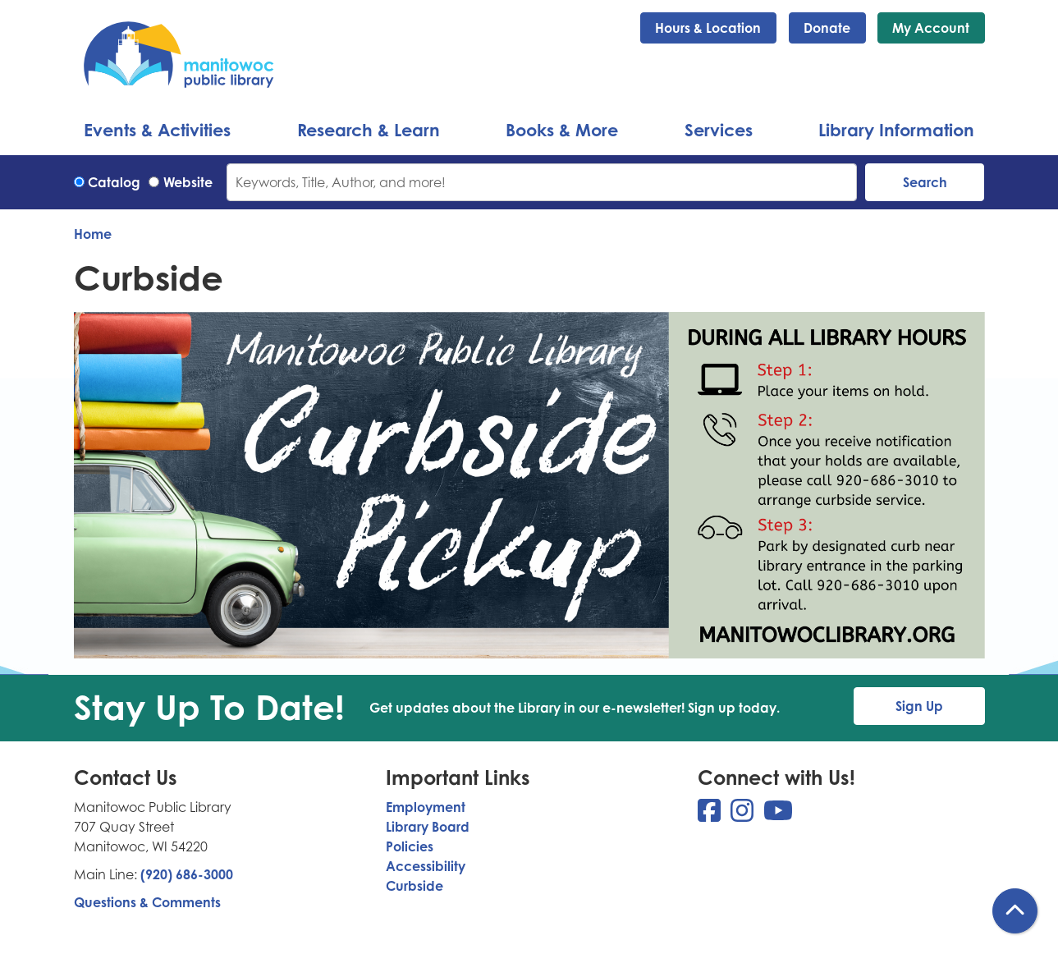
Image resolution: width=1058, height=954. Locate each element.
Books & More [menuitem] (562, 129)
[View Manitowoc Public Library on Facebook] (711, 815)
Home (93, 234)
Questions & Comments (147, 902)
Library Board (427, 827)
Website (188, 182)
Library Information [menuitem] (896, 129)
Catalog (114, 182)
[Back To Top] (1014, 910)
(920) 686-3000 (186, 874)
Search (925, 182)
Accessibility (425, 866)
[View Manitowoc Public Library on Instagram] (744, 815)
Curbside (414, 886)
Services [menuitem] (719, 129)
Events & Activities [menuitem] (157, 129)
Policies (409, 846)
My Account (930, 28)
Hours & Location (708, 28)
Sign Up (919, 706)
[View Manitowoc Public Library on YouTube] (778, 815)
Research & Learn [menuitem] (368, 129)
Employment (425, 807)
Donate (827, 28)
